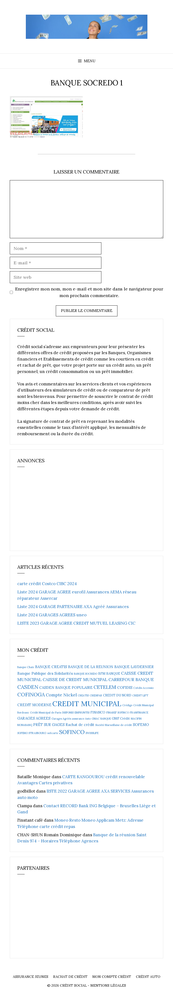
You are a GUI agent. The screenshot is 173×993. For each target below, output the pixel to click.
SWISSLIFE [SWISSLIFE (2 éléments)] (92, 733)
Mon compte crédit (111, 976)
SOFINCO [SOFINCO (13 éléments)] (72, 731)
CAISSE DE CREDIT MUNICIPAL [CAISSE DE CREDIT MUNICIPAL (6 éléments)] (75, 679)
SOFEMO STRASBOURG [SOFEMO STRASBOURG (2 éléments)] (31, 733)
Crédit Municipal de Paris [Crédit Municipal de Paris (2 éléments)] (45, 712)
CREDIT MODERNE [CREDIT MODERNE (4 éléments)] (34, 705)
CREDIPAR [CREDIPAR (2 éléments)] (96, 695)
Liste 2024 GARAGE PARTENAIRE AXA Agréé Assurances (73, 606)
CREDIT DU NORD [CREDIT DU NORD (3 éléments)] (117, 695)
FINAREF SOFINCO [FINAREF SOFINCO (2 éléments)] (117, 712)
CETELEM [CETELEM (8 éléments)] (105, 687)
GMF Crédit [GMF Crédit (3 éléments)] (121, 718)
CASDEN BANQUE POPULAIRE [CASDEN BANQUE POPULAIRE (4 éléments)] (66, 687)
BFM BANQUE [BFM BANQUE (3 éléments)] (109, 674)
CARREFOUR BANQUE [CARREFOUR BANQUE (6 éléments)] (131, 679)
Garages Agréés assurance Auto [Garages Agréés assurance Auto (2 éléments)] (71, 718)
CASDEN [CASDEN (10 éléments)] (27, 686)
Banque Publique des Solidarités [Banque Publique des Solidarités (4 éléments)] (45, 673)
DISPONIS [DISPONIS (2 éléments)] (68, 712)
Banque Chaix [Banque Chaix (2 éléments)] (25, 667)
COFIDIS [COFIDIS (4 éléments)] (124, 687)
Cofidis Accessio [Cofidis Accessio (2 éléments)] (143, 688)
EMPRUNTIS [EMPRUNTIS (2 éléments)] (82, 712)
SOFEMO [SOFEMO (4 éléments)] (141, 724)
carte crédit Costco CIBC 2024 (47, 583)
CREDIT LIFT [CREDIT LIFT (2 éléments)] (140, 695)
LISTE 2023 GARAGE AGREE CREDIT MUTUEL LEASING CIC (76, 623)
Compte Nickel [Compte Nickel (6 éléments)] (61, 695)
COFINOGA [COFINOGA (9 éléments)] (31, 694)
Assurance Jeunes (30, 976)
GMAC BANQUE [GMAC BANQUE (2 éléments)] (101, 718)
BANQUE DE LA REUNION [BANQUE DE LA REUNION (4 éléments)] (90, 666)
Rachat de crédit (70, 976)
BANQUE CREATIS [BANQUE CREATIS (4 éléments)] (51, 666)
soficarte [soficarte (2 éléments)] (52, 733)
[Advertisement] (53, 511)
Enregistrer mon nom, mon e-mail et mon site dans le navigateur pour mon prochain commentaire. (89, 292)
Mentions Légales (108, 985)
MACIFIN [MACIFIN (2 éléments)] (136, 718)
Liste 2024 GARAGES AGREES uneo (51, 615)
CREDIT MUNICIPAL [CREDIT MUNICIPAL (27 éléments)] (86, 703)
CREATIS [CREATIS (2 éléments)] (83, 695)
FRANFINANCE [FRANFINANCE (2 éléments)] (139, 712)
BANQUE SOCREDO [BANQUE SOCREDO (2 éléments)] (85, 673)
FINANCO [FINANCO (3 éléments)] (97, 712)
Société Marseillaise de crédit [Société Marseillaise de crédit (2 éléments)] (113, 725)
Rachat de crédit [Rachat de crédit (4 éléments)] (80, 724)
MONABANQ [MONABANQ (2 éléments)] (24, 725)
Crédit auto (148, 976)
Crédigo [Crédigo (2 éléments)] (127, 705)
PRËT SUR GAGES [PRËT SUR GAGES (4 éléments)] (49, 724)
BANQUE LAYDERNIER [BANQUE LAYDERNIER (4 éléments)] (134, 666)
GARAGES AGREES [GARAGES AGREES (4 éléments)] (33, 718)
